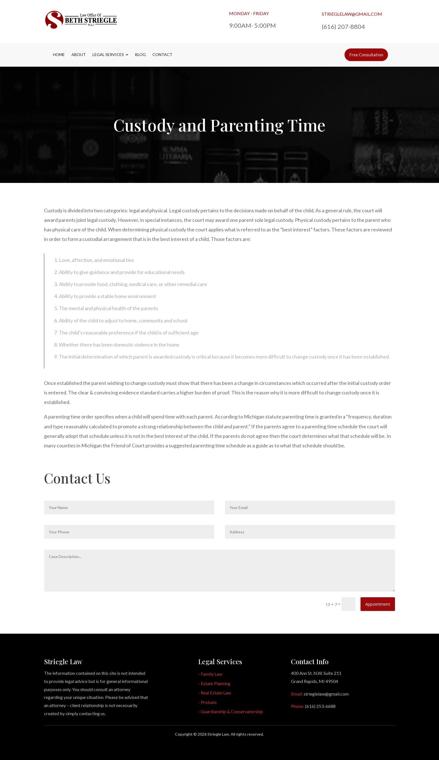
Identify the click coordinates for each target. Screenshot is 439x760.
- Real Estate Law (214, 692)
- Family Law (210, 674)
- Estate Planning (214, 683)
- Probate (207, 702)
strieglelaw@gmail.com (352, 14)
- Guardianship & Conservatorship (230, 711)
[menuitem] (59, 54)
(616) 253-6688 (320, 706)
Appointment (377, 604)
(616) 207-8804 (343, 26)
